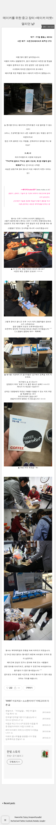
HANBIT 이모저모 (13, 701)
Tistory (25, 817)
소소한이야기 (29, 701)
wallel (39, 817)
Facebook (29, 821)
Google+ (42, 821)
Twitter (22, 821)
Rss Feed (14, 821)
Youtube (36, 821)
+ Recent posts (8, 803)
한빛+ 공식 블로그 (15, 756)
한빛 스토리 (13, 751)
